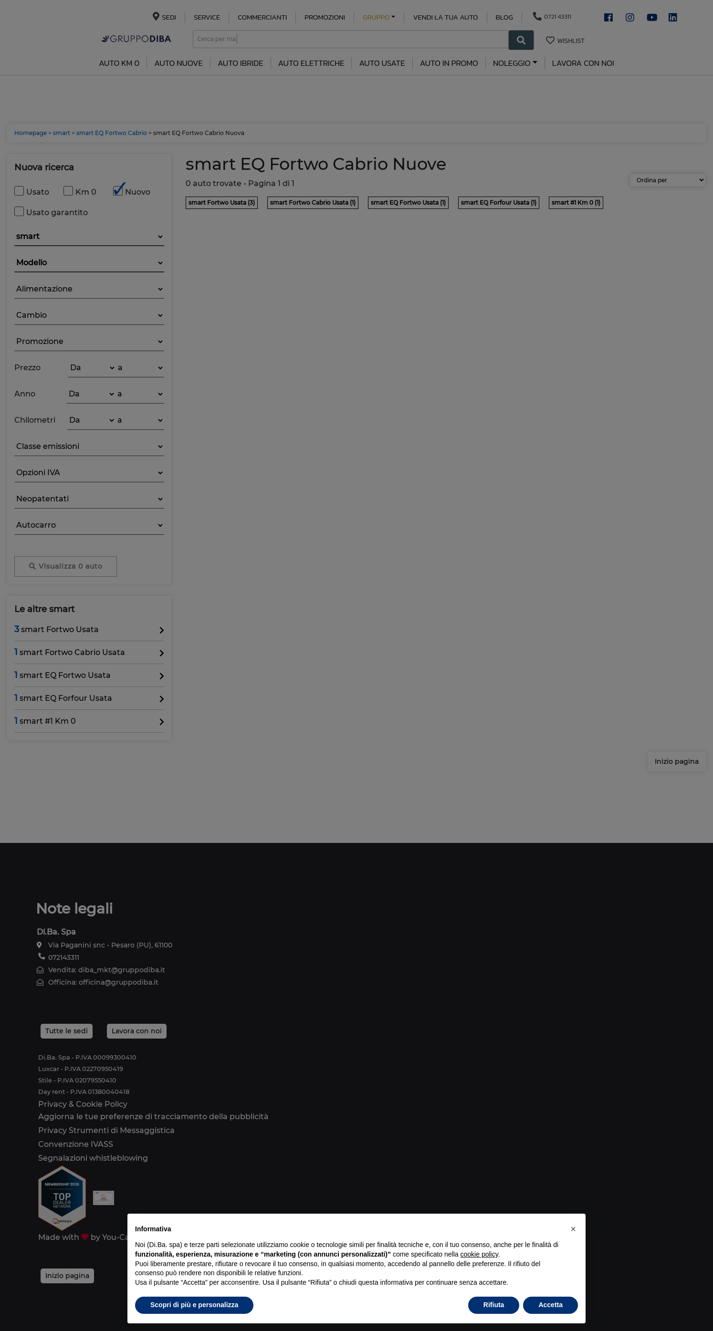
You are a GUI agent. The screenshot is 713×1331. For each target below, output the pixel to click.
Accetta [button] (550, 1305)
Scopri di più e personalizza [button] (194, 1305)
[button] (573, 1229)
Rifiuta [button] (493, 1305)
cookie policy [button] (479, 1254)
